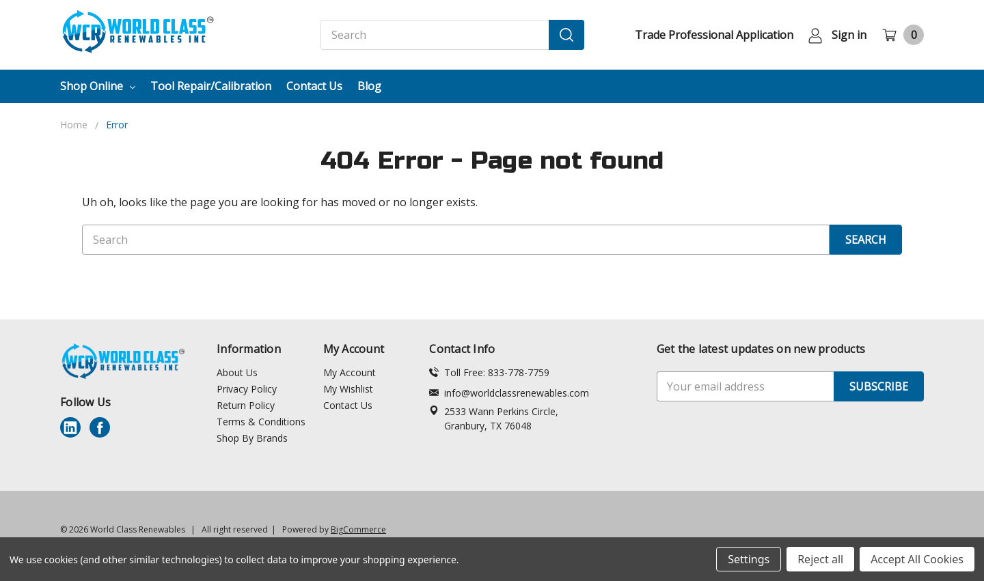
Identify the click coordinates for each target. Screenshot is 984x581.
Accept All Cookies (917, 559)
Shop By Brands (252, 437)
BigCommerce (358, 529)
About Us (237, 372)
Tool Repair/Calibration (210, 86)
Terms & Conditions (261, 421)
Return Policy (246, 405)
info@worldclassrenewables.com (509, 392)
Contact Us (314, 86)
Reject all (820, 559)
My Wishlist (348, 388)
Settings (748, 559)
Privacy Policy (247, 388)
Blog (369, 86)
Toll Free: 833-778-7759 (489, 372)
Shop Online (97, 86)
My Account (349, 372)
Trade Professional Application (714, 34)
